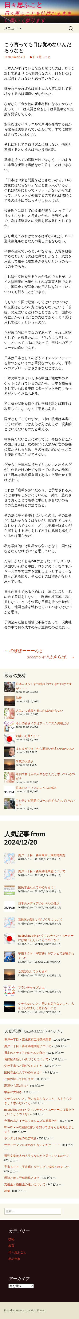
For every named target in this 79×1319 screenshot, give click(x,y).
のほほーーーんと (23, 650)
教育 (11, 1246)
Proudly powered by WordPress (24, 1310)
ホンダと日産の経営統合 (20, 1138)
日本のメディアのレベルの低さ (36, 788)
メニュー (11, 28)
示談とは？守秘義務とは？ (22, 1178)
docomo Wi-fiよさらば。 (51, 657)
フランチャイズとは (31, 987)
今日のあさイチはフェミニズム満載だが (42, 723)
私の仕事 (14, 1259)
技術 (11, 1239)
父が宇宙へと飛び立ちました (23, 1066)
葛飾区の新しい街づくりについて (40, 919)
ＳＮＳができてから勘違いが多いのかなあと (45, 749)
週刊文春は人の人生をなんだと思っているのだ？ (36, 1156)
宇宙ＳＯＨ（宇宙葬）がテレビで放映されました (36, 1167)
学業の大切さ (24, 761)
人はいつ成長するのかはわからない (39, 710)
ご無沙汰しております (33, 971)
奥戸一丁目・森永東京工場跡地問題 (41, 855)
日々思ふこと (42, 57)
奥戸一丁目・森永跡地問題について (41, 871)
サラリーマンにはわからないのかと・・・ (32, 1145)
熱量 (19, 698)
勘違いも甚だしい (27, 736)
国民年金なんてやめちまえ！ (37, 887)
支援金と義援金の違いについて (25, 1184)
